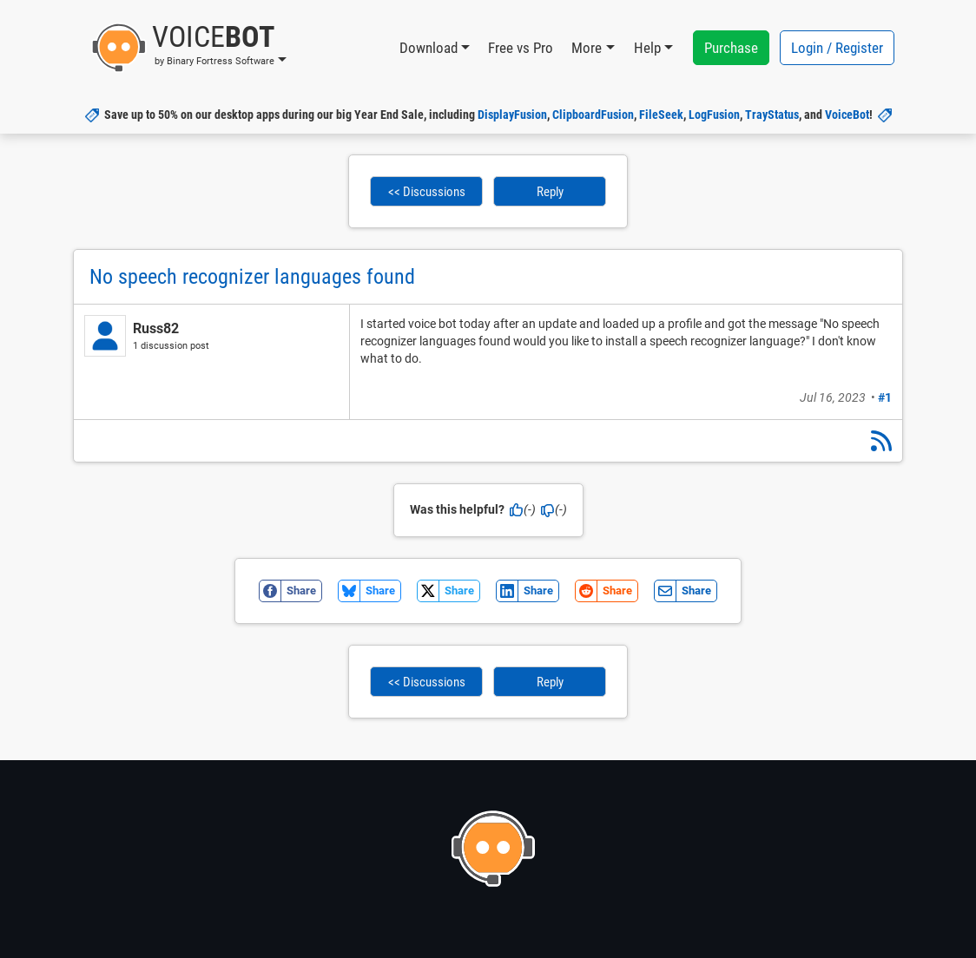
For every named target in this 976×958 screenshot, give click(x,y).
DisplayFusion (512, 114)
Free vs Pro (520, 47)
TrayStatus (772, 114)
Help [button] (647, 47)
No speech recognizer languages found (252, 277)
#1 (885, 397)
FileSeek (661, 114)
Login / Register (837, 47)
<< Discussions (426, 192)
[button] (189, 47)
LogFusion (714, 114)
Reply (550, 192)
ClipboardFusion (593, 114)
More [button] (586, 47)
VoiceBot (847, 114)
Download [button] (428, 47)
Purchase (731, 47)
